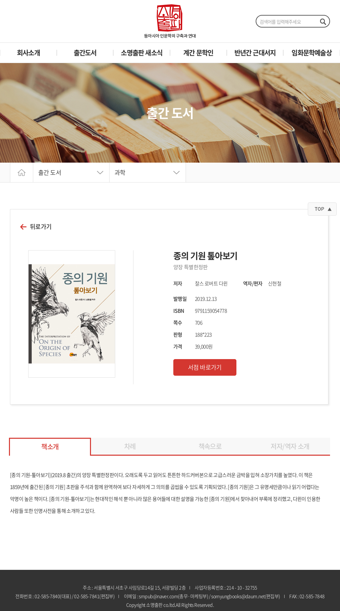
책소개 (49, 446)
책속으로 (210, 446)
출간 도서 (49, 172)
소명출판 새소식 (141, 52)
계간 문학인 (198, 52)
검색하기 (322, 22)
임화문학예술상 (311, 52)
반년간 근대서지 (255, 52)
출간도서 (85, 52)
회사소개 (28, 52)
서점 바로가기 (205, 367)
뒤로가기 (41, 226)
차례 (130, 446)
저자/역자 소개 (290, 446)
